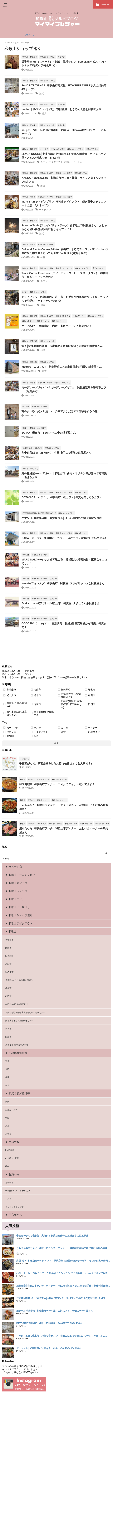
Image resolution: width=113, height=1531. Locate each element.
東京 (7, 1132)
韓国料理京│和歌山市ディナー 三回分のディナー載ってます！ (57, 784)
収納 (7, 1173)
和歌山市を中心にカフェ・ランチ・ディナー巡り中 (56, 1510)
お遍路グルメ (12, 1115)
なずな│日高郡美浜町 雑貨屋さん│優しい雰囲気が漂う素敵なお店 (61, 518)
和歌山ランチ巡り (19, 891)
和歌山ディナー (18, 899)
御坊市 (8, 1032)
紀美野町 (10, 956)
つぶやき (14, 1148)
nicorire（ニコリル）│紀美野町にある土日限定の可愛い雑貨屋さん (61, 366)
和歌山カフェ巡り (19, 882)
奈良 (7, 1090)
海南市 (8, 948)
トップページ (28, 35)
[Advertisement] (24, 1449)
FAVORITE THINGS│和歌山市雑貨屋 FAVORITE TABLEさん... (50, 1332)
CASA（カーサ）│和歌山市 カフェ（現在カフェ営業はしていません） (64, 538)
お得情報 (10, 1190)
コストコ (10, 1207)
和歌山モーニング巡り (22, 874)
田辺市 (8, 1040)
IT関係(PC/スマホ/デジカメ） (20, 1198)
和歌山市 (10, 939)
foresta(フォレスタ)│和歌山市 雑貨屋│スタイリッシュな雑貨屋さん (62, 583)
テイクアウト (56, 162)
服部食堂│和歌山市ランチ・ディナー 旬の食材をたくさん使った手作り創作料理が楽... (63, 1294)
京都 (7, 1065)
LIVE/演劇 (10, 1157)
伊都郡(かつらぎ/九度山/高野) (20, 981)
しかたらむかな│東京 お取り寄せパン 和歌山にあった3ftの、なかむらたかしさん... (61, 1344)
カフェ (44, 162)
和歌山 (13, 931)
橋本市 (8, 990)
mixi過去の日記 (13, 1165)
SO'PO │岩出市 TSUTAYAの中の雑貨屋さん (48, 432)
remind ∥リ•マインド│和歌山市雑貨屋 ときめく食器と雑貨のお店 (61, 109)
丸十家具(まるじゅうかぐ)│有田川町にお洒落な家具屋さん (56, 452)
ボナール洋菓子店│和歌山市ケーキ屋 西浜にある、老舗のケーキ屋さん (54, 1319)
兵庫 (7, 1082)
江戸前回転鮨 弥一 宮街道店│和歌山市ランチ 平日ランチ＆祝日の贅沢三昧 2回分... (61, 1307)
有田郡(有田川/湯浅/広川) (18, 1007)
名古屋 (8, 1140)
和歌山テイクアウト (21, 923)
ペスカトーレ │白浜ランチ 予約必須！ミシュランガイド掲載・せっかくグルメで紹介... (63, 1282)
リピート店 (76, 162)
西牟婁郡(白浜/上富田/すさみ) (20, 1023)
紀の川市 (10, 973)
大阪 (7, 1073)
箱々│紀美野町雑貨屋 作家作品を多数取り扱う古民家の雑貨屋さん (62, 346)
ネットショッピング (15, 1215)
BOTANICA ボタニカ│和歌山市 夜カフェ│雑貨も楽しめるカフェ (61, 497)
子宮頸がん (15, 1223)
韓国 (7, 1123)
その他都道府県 (18, 1057)
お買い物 (14, 1182)
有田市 (8, 998)
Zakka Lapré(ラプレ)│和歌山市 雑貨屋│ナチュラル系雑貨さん (60, 603)
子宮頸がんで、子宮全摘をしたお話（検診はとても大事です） (56, 763)
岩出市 (8, 965)
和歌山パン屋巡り (19, 907)
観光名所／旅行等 (19, 1098)
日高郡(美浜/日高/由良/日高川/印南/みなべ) (27, 1015)
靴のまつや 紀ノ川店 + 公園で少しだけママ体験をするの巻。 (60, 411)
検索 (56, 743)
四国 (7, 1107)
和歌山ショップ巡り (21, 915)
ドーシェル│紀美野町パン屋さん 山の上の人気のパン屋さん (48, 1357)
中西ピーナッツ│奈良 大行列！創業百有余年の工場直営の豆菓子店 (52, 1244)
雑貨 (41, 93)
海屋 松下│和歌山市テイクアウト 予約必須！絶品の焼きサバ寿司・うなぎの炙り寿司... (63, 1269)
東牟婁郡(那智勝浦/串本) (18, 1049)
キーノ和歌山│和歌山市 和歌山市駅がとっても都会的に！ (56, 326)
